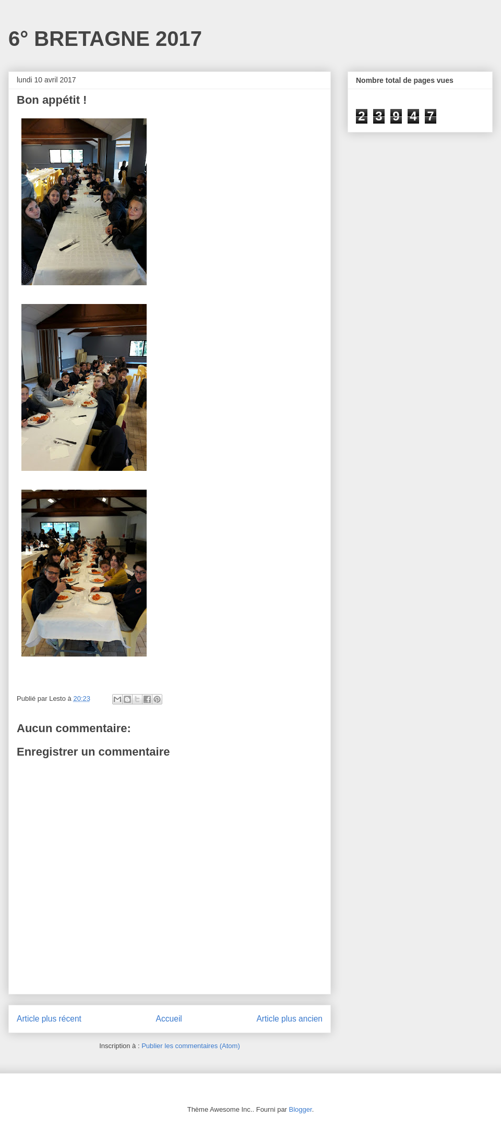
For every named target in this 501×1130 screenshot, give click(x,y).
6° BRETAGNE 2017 (105, 38)
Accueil (169, 1018)
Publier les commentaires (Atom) (190, 1046)
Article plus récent (49, 1018)
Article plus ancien (289, 1018)
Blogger (300, 1109)
